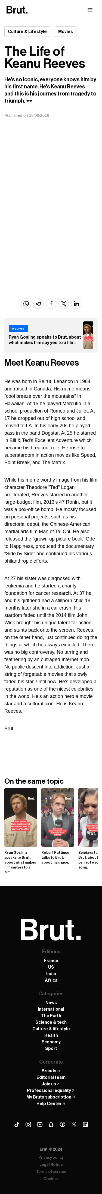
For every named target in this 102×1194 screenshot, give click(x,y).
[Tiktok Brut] (16, 1124)
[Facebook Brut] (62, 1124)
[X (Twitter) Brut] (74, 1124)
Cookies (51, 1179)
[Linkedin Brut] (85, 1124)
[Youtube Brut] (39, 1124)
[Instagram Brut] (28, 1124)
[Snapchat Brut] (51, 1124)
